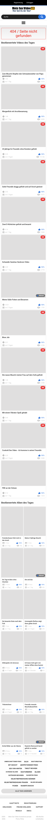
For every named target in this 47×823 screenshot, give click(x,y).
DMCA (29, 811)
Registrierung (18, 3)
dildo (26, 762)
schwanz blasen (12, 772)
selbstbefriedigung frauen (16, 782)
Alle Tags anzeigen (23, 791)
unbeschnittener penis (12, 761)
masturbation (36, 761)
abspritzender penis (29, 765)
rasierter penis (32, 775)
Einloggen (30, 3)
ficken (15, 786)
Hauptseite (14, 803)
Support (39, 807)
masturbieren (26, 772)
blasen (37, 772)
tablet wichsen (31, 768)
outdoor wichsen (16, 775)
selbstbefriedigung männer (23, 779)
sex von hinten (15, 768)
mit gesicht (12, 765)
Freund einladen (24, 807)
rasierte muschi (27, 786)
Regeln (19, 811)
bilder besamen (36, 782)
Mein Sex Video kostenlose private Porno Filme (19, 818)
